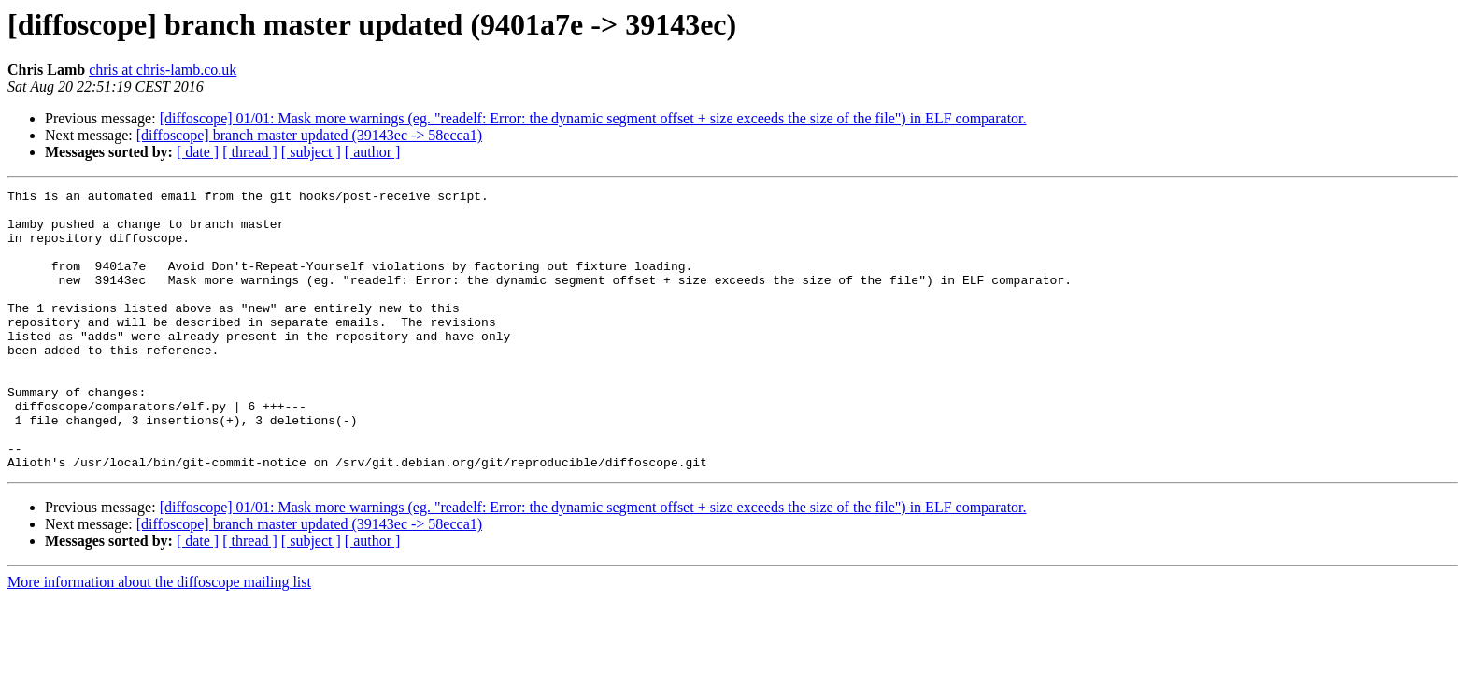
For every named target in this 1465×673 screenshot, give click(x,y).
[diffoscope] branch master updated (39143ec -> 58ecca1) (309, 135)
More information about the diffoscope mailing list (159, 638)
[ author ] (373, 152)
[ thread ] (249, 152)
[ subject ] (311, 152)
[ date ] (198, 152)
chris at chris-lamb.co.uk (162, 70)
